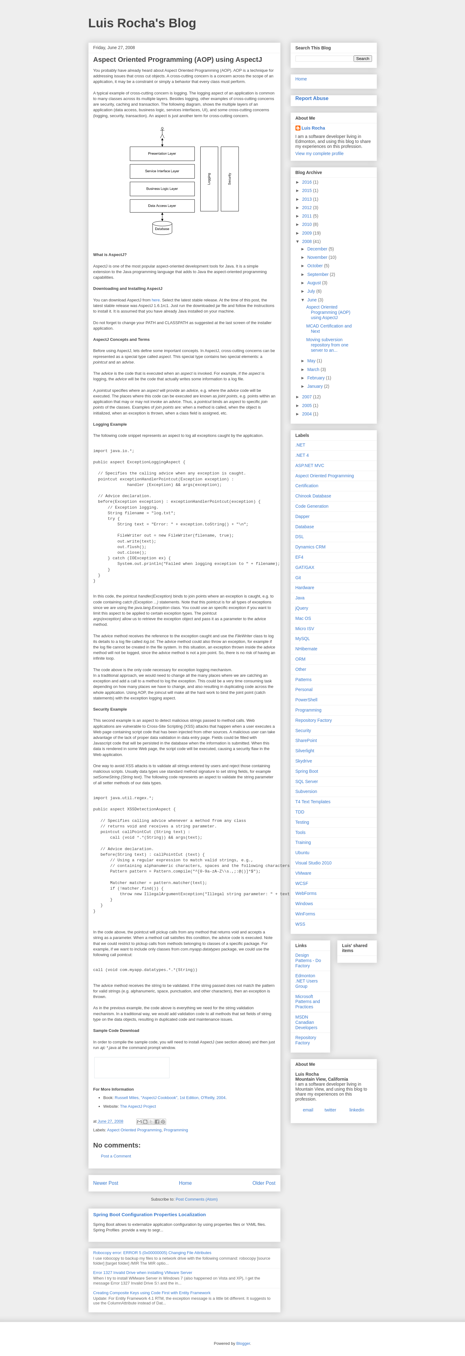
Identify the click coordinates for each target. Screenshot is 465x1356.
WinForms (305, 913)
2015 (307, 190)
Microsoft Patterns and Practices (307, 1002)
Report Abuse (312, 98)
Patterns (303, 679)
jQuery (301, 608)
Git (298, 577)
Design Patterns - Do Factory (308, 960)
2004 (307, 413)
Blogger (243, 1343)
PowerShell (306, 699)
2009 (307, 233)
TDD (300, 811)
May (312, 360)
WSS (300, 924)
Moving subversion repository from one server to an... (327, 345)
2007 (307, 396)
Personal (304, 689)
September (318, 274)
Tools (300, 832)
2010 (307, 224)
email (308, 1109)
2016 (307, 182)
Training (303, 842)
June (312, 299)
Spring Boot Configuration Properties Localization (149, 1214)
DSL (299, 536)
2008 (307, 241)
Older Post (264, 1183)
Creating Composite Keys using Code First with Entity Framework (152, 1292)
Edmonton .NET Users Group (306, 981)
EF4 (299, 557)
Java (300, 597)
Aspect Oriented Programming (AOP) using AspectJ (328, 312)
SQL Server (306, 781)
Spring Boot (306, 771)
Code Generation (312, 506)
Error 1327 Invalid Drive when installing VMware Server (143, 1272)
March (314, 369)
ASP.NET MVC (309, 465)
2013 (307, 199)
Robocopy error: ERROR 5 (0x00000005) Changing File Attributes (152, 1252)
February (316, 377)
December (317, 248)
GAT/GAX (304, 567)
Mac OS (303, 618)
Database (304, 526)
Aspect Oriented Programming (134, 1130)
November (317, 257)
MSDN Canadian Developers (306, 1022)
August (314, 282)
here (156, 300)
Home (185, 1183)
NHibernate (306, 648)
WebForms (306, 893)
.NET (300, 444)
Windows (304, 903)
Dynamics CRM (310, 546)
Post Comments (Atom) (197, 1199)
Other (300, 669)
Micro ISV (304, 628)
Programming (176, 1130)
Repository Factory (313, 720)
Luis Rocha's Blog (142, 23)
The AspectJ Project (138, 1106)
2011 (307, 215)
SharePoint (306, 740)
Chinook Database (313, 495)
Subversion (306, 791)
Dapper (302, 516)
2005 (307, 405)
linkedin (357, 1109)
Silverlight (304, 750)
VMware (303, 873)
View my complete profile (319, 153)
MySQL (302, 638)
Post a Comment (116, 1156)
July (311, 291)
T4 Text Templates (313, 801)
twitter (330, 1109)
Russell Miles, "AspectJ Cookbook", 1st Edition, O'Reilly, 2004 (170, 1097)
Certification (307, 485)
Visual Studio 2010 (313, 862)
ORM (300, 659)
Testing (302, 822)
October (315, 265)
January (315, 386)
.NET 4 (302, 455)
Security (303, 730)
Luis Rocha (313, 128)
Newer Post (106, 1183)
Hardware (304, 587)
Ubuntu (302, 852)
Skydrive (303, 760)
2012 (307, 207)
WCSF (301, 883)
